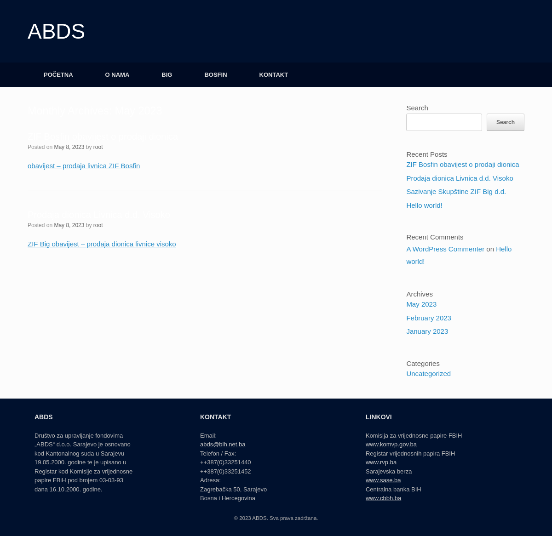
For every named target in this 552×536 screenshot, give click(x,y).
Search (417, 108)
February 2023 (428, 318)
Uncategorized (428, 373)
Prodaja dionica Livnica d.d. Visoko (99, 215)
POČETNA (58, 74)
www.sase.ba (383, 480)
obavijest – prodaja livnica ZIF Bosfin (84, 166)
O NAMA (117, 74)
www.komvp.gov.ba (391, 444)
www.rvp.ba (381, 462)
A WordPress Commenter (445, 249)
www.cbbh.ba (383, 498)
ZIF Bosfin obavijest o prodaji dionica (103, 136)
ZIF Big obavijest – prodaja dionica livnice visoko (102, 244)
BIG (166, 74)
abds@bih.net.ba (223, 444)
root (98, 147)
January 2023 (427, 331)
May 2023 (421, 304)
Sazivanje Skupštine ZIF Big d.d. (456, 191)
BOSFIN (215, 74)
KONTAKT (273, 74)
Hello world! (424, 205)
